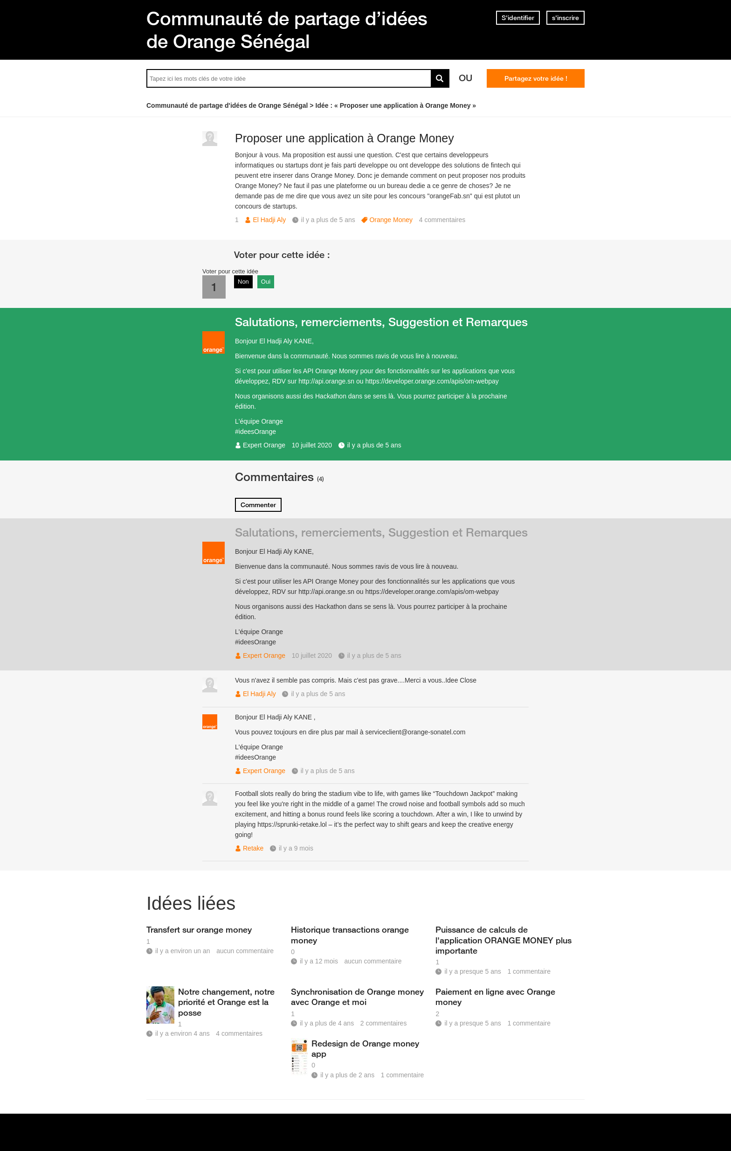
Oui (265, 281)
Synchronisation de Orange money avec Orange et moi (357, 996)
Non (243, 281)
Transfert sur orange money (199, 929)
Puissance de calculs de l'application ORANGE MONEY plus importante (503, 939)
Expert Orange (264, 445)
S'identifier (518, 18)
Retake (253, 848)
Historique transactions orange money (350, 934)
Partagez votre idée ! (535, 78)
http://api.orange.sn (326, 381)
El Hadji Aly (269, 219)
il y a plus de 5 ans (374, 445)
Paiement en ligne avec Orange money (495, 996)
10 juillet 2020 (312, 445)
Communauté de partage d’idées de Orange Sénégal (287, 30)
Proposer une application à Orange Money (344, 138)
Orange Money (391, 219)
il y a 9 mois (296, 848)
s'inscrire (565, 18)
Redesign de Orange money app (365, 1048)
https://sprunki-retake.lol (292, 824)
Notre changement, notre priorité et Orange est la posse (226, 1001)
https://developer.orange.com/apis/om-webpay (431, 381)
